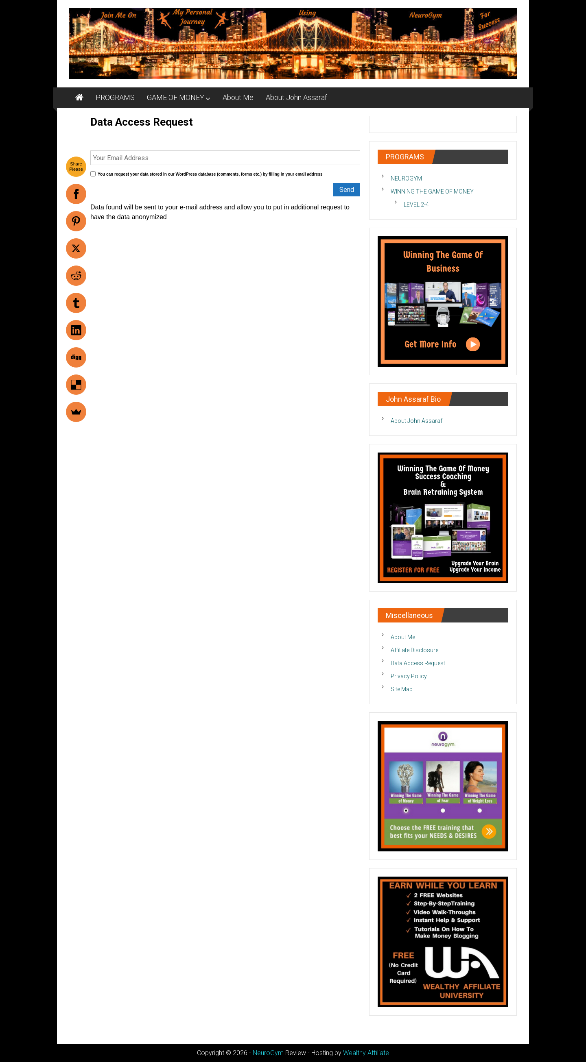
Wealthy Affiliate (366, 1053)
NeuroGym (268, 1053)
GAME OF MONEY (175, 97)
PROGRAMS (115, 97)
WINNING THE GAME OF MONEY (432, 191)
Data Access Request (418, 663)
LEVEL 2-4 (416, 204)
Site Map (402, 689)
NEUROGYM (406, 178)
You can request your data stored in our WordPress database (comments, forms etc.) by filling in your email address (210, 174)
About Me (238, 97)
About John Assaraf (296, 97)
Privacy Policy (409, 676)
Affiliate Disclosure (414, 650)
